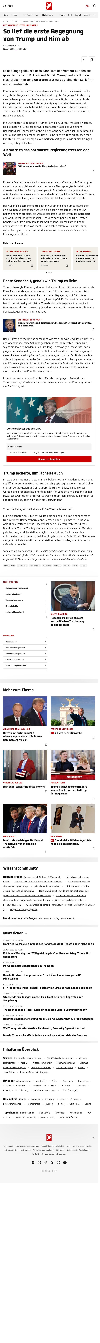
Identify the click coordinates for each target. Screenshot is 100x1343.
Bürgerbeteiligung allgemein (23, 909)
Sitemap (84, 1063)
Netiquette (26, 1150)
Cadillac (83, 565)
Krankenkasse (39, 1085)
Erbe (8, 1085)
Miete (53, 1085)
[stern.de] (49, 6)
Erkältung (50, 1099)
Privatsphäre (28, 453)
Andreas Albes (13, 45)
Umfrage (60, 1112)
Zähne (88, 1103)
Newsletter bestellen (49, 459)
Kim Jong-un (22, 565)
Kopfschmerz (33, 1103)
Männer (66, 565)
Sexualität (75, 1103)
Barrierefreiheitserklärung (27, 1146)
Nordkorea (47, 565)
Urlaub (6, 1090)
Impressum (8, 1146)
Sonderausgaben (64, 1067)
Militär (75, 565)
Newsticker (13, 933)
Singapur (57, 565)
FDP (8, 1117)
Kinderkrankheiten (12, 1103)
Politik (5, 21)
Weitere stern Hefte (41, 1067)
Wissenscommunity (42, 1063)
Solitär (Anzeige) (69, 1090)
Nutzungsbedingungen (55, 453)
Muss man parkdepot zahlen (69, 900)
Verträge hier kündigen (43, 1150)
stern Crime (89, 15)
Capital (78, 15)
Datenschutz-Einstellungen (79, 1150)
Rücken (49, 1103)
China (54, 1081)
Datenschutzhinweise (82, 1146)
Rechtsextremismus (25, 1117)
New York (66, 1085)
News (5, 15)
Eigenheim (68, 1081)
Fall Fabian (28, 15)
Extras (14, 15)
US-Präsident (16, 339)
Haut (62, 1099)
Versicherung (21, 1090)
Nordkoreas (64, 209)
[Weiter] (94, 15)
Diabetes (35, 1099)
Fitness (74, 1099)
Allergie (22, 1099)
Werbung (60, 1150)
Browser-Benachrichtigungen (34, 1072)
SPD (43, 1117)
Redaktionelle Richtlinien (53, 1146)
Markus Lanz (47, 15)
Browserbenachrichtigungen (54, 1154)
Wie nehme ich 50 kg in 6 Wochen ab (42, 877)
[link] (94, 5)
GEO (70, 15)
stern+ (62, 15)
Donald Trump (9, 565)
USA (89, 1112)
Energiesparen (85, 1081)
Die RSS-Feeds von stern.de (60, 1058)
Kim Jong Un (10, 91)
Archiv (24, 1063)
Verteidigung (75, 1112)
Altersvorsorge (23, 1081)
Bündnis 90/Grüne (68, 1117)
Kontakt (35, 1154)
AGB (68, 1146)
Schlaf (61, 1103)
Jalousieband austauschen (47, 886)
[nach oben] (93, 1137)
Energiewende (27, 1112)
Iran (37, 15)
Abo (88, 6)
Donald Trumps (38, 122)
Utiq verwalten (11, 1150)
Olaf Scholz (44, 1112)
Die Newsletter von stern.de (28, 1058)
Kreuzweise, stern (12, 905)
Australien (41, 1081)
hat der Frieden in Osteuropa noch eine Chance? (38, 881)
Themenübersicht (66, 1063)
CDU (52, 1117)
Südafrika (81, 1085)
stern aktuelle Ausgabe (14, 1067)
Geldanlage (21, 1085)
